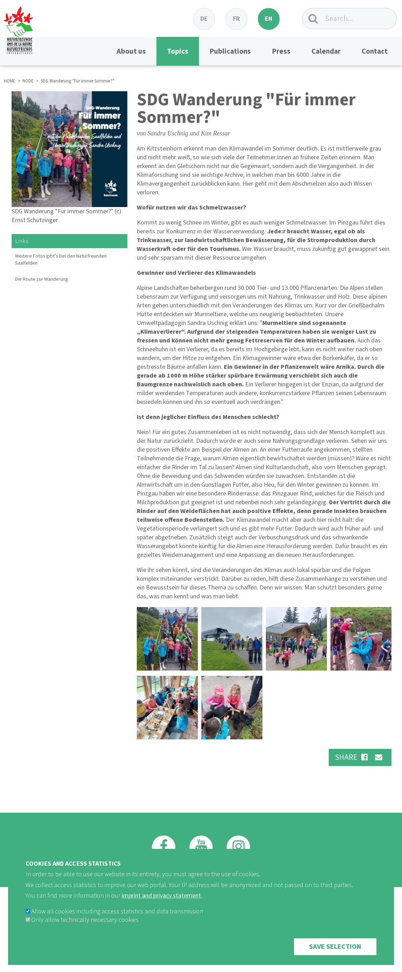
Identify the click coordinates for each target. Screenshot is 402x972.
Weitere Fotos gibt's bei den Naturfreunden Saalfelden (61, 260)
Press (281, 51)
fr (236, 18)
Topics (177, 51)
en (268, 18)
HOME (9, 81)
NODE (28, 81)
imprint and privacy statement (161, 907)
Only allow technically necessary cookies (85, 931)
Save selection (335, 959)
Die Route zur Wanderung (41, 279)
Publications (230, 51)
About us (131, 51)
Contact (375, 51)
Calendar (326, 51)
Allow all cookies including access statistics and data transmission (117, 923)
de (204, 18)
